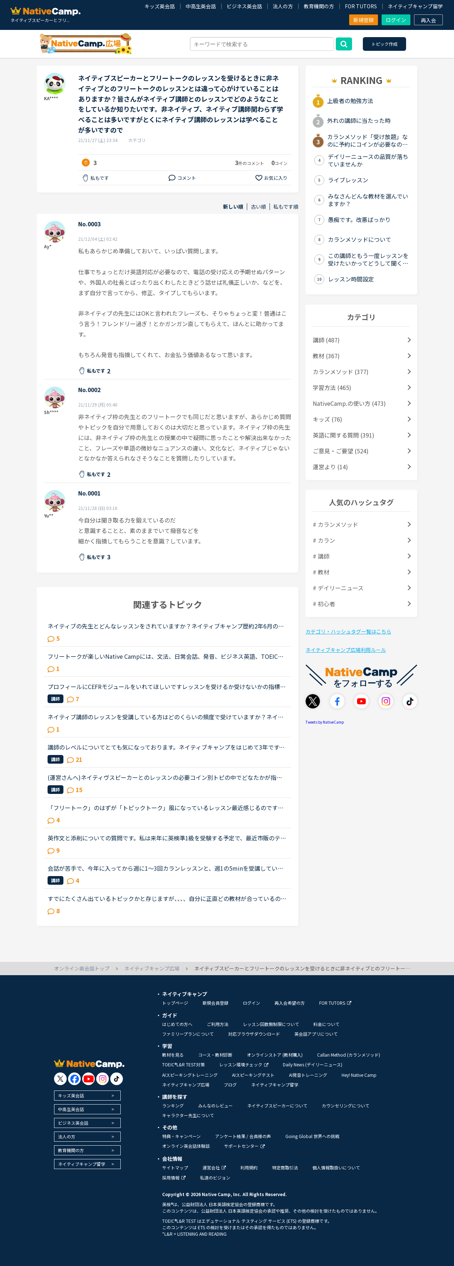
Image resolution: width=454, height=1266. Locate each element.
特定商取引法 (285, 1167)
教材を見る (173, 1055)
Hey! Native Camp (359, 1075)
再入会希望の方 (290, 1003)
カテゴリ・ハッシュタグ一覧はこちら (348, 631)
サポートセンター (244, 1146)
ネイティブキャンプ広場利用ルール (346, 649)
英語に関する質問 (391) (343, 435)
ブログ (230, 1084)
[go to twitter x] (60, 1078)
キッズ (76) (327, 419)
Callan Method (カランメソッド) (348, 1055)
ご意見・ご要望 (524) (341, 451)
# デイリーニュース (338, 587)
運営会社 (214, 1167)
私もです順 (285, 206)
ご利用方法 (217, 1024)
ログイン (396, 19)
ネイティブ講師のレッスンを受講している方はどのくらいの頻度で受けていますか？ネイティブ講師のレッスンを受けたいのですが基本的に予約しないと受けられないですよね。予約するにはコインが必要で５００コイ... (166, 716)
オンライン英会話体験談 (186, 1146)
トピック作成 (384, 44)
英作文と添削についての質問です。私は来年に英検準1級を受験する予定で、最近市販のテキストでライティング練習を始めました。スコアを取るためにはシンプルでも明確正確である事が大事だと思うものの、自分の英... (167, 838)
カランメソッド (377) (341, 371)
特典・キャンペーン (181, 1136)
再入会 (428, 20)
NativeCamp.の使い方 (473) (349, 403)
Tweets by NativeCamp (325, 722)
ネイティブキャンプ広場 (185, 1084)
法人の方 (283, 6)
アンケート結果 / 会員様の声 (243, 1136)
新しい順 (233, 206)
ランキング (173, 1105)
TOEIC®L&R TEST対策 (183, 1064)
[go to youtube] (88, 1078)
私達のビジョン (215, 1177)
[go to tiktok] (116, 1078)
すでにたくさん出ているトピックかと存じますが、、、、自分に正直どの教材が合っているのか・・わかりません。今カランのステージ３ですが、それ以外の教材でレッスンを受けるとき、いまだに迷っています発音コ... (166, 898)
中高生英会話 (201, 6)
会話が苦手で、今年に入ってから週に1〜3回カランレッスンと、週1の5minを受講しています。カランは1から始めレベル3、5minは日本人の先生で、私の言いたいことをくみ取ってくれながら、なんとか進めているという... (167, 868)
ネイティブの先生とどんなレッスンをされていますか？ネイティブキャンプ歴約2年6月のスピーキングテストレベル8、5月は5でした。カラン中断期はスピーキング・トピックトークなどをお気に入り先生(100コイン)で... (166, 626)
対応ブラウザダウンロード (254, 1034)
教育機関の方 (319, 6)
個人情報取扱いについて (336, 1167)
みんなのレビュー (215, 1105)
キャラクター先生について (188, 1115)
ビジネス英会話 (244, 6)
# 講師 (321, 556)
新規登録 (363, 19)
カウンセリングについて (345, 1105)
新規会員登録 (215, 1003)
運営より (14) (330, 466)
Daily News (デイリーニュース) (312, 1064)
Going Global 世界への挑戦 (312, 1136)
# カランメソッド (335, 524)
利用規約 (249, 1167)
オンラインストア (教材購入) (275, 1055)
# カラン (324, 540)
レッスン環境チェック (243, 1064)
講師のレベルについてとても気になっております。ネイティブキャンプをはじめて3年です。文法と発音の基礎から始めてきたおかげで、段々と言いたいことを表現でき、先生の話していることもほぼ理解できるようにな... (166, 747)
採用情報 (174, 1177)
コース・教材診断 (215, 1055)
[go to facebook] (74, 1078)
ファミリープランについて (188, 1034)
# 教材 (321, 572)
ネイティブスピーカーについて (277, 1105)
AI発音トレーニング (308, 1075)
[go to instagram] (102, 1078)
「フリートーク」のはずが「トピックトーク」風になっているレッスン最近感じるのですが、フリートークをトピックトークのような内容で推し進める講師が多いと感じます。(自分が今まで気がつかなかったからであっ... (166, 807)
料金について (326, 1024)
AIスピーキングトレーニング (190, 1075)
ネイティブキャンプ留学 (415, 6)
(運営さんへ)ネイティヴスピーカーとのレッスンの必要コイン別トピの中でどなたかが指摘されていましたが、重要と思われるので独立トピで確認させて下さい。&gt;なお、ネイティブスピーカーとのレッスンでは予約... (165, 777)
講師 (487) (326, 340)
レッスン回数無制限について (271, 1024)
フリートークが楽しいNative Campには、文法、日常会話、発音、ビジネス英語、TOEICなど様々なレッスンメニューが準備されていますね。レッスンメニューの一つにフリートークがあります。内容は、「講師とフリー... (166, 656)
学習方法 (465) (332, 387)
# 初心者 (324, 603)
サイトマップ (175, 1167)
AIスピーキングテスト (253, 1075)
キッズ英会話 (159, 6)
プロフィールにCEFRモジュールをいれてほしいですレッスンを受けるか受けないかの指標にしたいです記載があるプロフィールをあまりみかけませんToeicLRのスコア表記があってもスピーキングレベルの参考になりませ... (167, 686)
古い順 (258, 206)
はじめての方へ (177, 1024)
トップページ (175, 1003)
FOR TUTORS (361, 6)
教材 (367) (326, 355)
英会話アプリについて (316, 1034)
